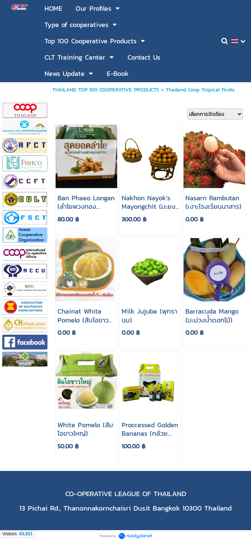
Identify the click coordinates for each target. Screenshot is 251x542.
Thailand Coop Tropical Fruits (200, 90)
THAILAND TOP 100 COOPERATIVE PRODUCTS (105, 90)
